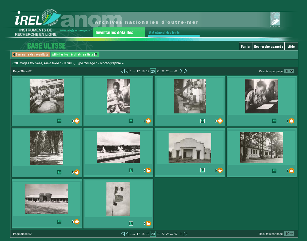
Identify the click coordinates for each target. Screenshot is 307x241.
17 (138, 71)
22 (163, 71)
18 (143, 71)
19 (147, 71)
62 (176, 71)
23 (167, 71)
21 (158, 71)
